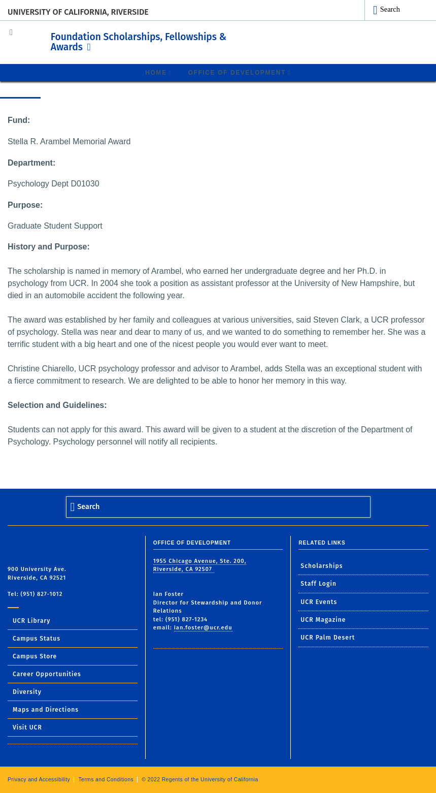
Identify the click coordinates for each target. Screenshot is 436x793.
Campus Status (36, 638)
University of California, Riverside (78, 12)
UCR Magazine (323, 619)
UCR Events (318, 601)
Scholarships (321, 565)
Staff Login (318, 583)
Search (390, 9)
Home (155, 72)
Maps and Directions (46, 709)
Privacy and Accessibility (39, 779)
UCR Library (31, 620)
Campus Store (35, 655)
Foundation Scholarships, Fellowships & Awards (162, 40)
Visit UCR (27, 727)
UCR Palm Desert (327, 637)
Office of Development (237, 72)
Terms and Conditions (105, 779)
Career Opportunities (47, 673)
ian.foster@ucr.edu (203, 627)
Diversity (27, 691)
